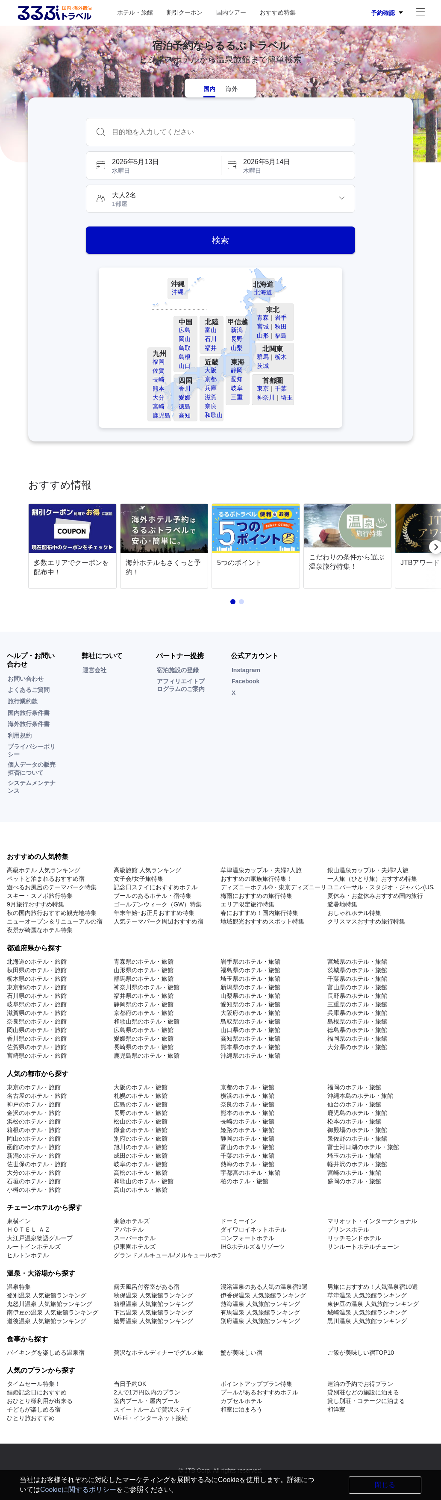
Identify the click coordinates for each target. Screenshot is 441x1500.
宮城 (263, 326)
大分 (159, 397)
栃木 (281, 356)
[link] (74, 547)
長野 (237, 338)
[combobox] (229, 132)
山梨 (237, 347)
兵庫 (211, 388)
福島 (281, 335)
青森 (263, 317)
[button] (153, 165)
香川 (185, 388)
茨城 (263, 365)
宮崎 (159, 406)
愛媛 (185, 397)
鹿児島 (162, 415)
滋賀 (211, 397)
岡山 (185, 338)
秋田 (281, 326)
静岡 (237, 370)
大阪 (211, 370)
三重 (237, 397)
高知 (185, 415)
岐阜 (237, 388)
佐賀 (159, 370)
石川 (211, 338)
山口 (185, 365)
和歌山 (214, 415)
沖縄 (178, 291)
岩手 (281, 317)
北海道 (263, 292)
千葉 (281, 388)
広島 (185, 329)
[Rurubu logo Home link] (54, 13)
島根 (185, 356)
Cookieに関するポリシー (78, 1489)
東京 (263, 388)
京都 (211, 379)
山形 (263, 335)
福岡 (159, 361)
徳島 (185, 406)
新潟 (237, 329)
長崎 (159, 379)
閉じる (385, 1484)
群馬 (263, 356)
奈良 (211, 406)
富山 (211, 329)
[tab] (209, 88)
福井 (211, 347)
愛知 (237, 379)
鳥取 (185, 347)
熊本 (159, 388)
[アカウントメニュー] (420, 12)
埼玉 (287, 397)
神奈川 (266, 397)
